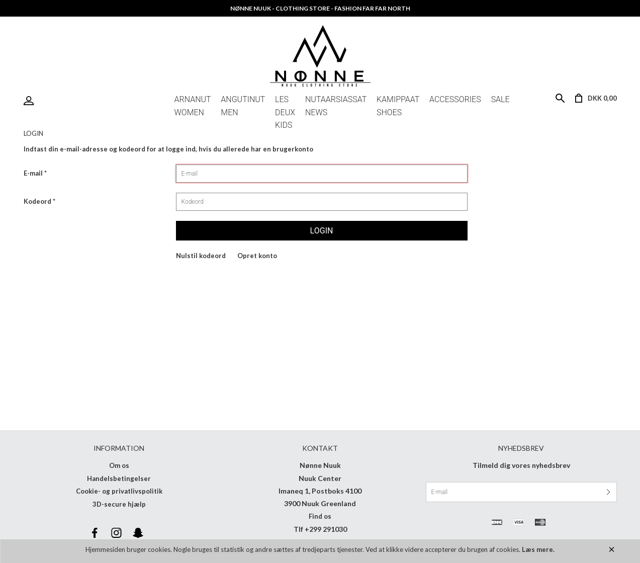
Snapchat (138, 532)
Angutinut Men (243, 101)
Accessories (455, 99)
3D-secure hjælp (119, 504)
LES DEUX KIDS (285, 101)
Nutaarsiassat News (336, 101)
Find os (320, 516)
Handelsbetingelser (119, 478)
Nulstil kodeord (201, 256)
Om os (119, 465)
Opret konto (257, 256)
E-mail (33, 173)
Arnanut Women (192, 101)
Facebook (95, 532)
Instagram (116, 532)
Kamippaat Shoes (398, 101)
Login (31, 101)
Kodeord (37, 201)
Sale (500, 99)
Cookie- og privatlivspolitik (119, 491)
